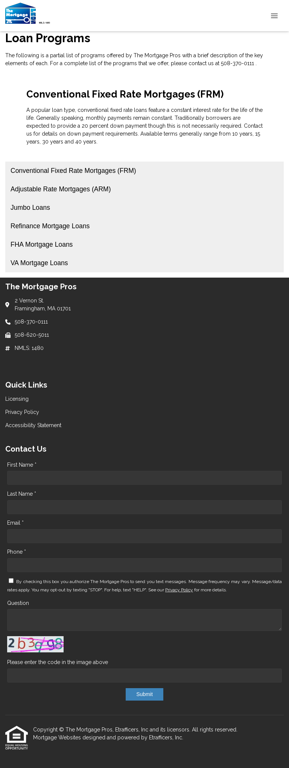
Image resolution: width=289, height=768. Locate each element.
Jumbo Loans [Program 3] (30, 207)
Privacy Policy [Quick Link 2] (22, 412)
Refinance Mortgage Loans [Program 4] (50, 226)
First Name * (22, 465)
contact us (201, 63)
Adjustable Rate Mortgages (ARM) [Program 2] (61, 189)
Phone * (16, 552)
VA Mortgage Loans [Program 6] (39, 263)
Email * (15, 523)
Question (18, 603)
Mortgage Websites (57, 737)
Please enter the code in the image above (57, 662)
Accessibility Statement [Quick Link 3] (33, 425)
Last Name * (21, 494)
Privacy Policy (179, 589)
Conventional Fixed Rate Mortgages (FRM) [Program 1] (73, 170)
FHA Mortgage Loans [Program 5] (42, 244)
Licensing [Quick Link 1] (17, 399)
